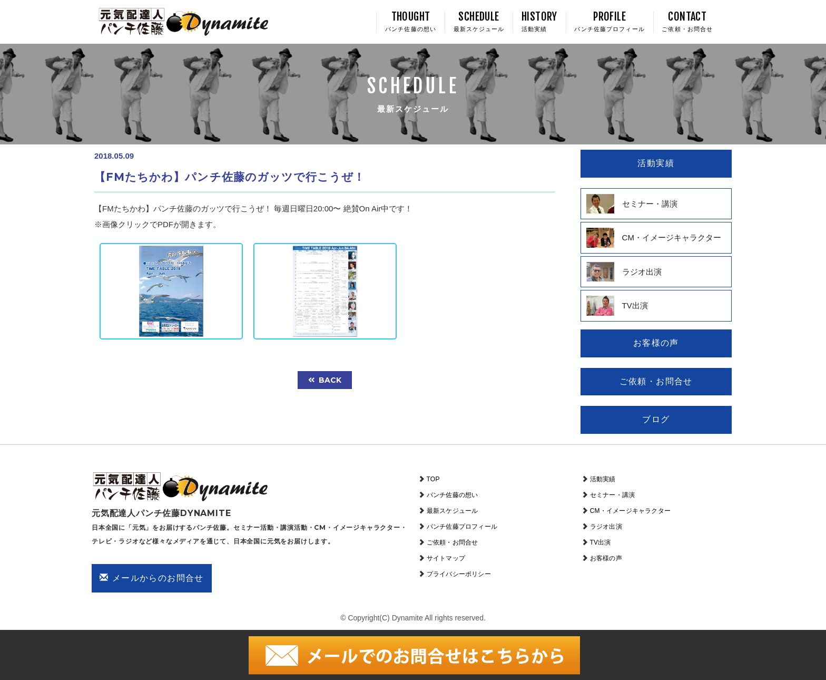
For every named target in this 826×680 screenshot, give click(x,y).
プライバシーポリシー (459, 574)
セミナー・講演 (612, 495)
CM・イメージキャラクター (630, 510)
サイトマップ (446, 558)
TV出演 (600, 542)
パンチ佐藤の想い (452, 495)
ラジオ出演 (606, 526)
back (324, 380)
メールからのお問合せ (152, 577)
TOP (433, 479)
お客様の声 (606, 558)
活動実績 (603, 479)
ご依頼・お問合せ (452, 542)
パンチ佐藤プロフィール (462, 526)
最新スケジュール (452, 510)
